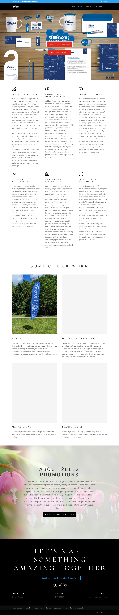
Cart (41, 608)
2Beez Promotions (77, 6)
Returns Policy (79, 608)
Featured (88, 6)
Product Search (98, 6)
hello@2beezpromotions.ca (97, 597)
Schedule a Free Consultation (59, 514)
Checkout (48, 608)
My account (57, 608)
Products (35, 608)
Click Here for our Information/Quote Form (60, 578)
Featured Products (59, 52)
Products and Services (59, 44)
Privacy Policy (68, 608)
